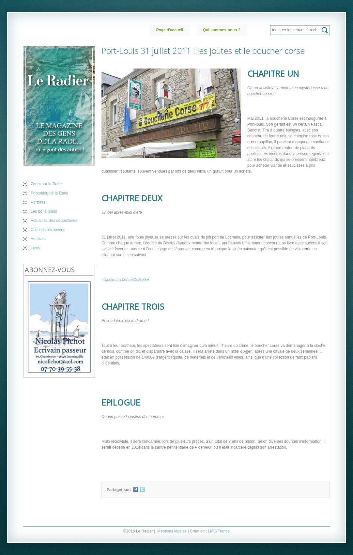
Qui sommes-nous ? (221, 30)
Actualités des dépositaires (54, 220)
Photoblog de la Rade (49, 193)
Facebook (135, 489)
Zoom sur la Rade (46, 184)
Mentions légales (172, 531)
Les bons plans (44, 211)
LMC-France (219, 531)
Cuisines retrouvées (48, 229)
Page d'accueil (169, 30)
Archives (38, 239)
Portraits (38, 202)
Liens (35, 248)
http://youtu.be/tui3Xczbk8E (125, 279)
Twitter (142, 489)
